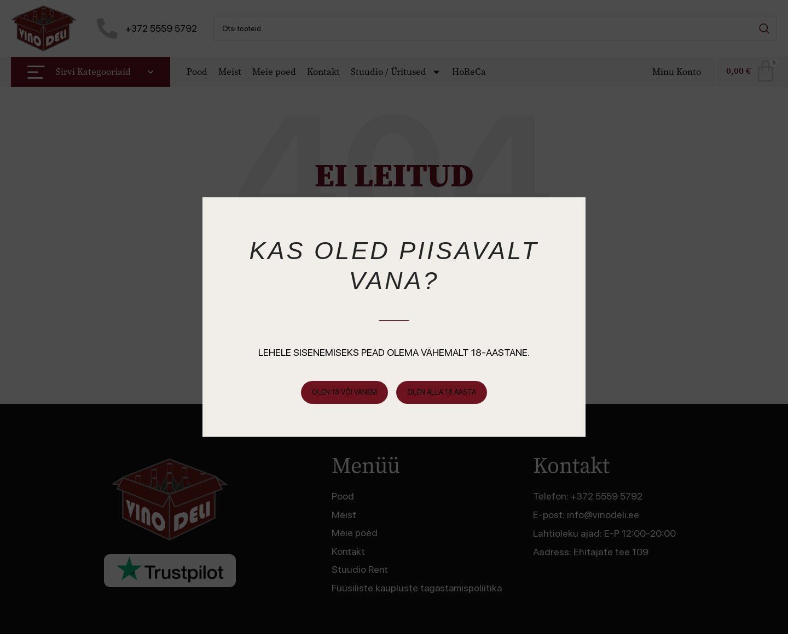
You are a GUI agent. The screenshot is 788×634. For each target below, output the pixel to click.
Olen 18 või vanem (344, 392)
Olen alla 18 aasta (441, 392)
